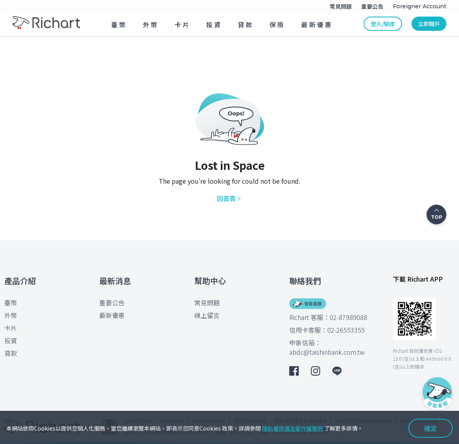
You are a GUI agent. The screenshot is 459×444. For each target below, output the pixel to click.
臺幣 (10, 302)
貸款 (10, 353)
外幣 (10, 315)
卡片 (10, 328)
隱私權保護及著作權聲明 (292, 428)
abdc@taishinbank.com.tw (326, 352)
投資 (10, 340)
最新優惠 (112, 315)
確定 (430, 428)
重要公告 (112, 302)
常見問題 (207, 302)
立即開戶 (429, 24)
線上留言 (207, 315)
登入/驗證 (383, 24)
